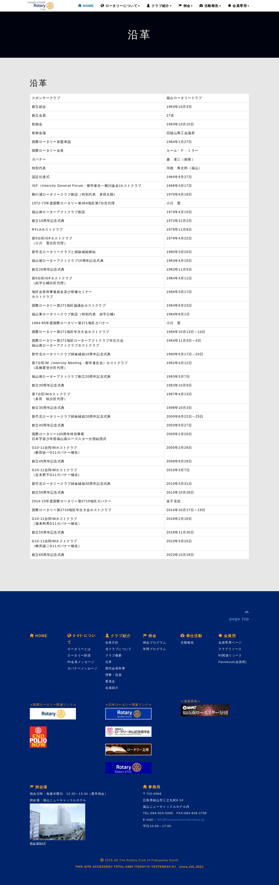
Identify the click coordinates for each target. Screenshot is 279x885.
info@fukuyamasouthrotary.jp (180, 819)
